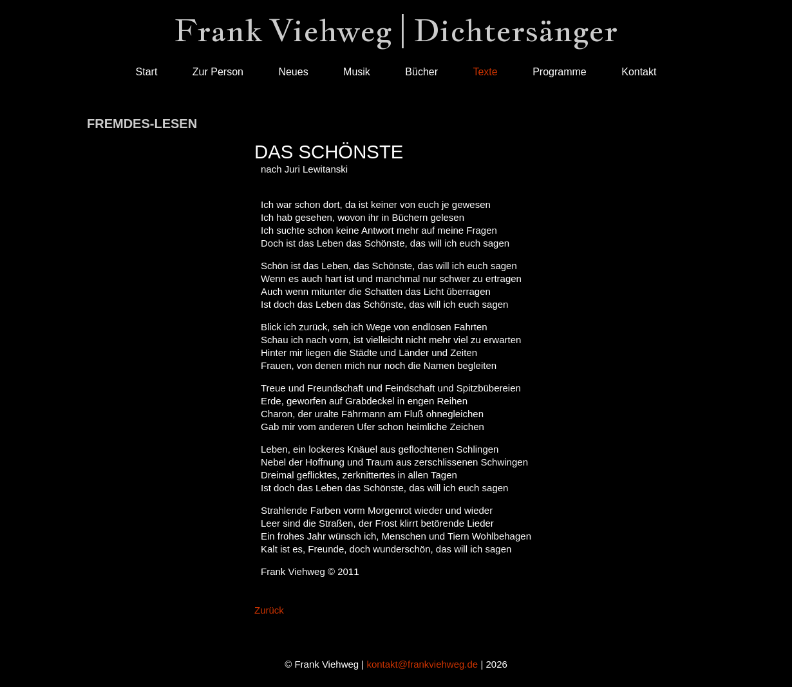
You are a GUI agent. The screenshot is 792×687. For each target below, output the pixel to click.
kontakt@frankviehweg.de (422, 664)
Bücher (421, 71)
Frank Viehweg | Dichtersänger (396, 30)
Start (147, 71)
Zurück (269, 610)
